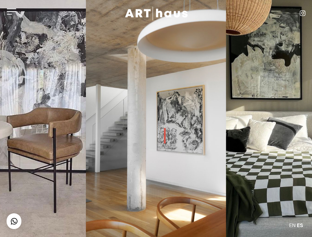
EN (292, 225)
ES (300, 225)
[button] (14, 221)
